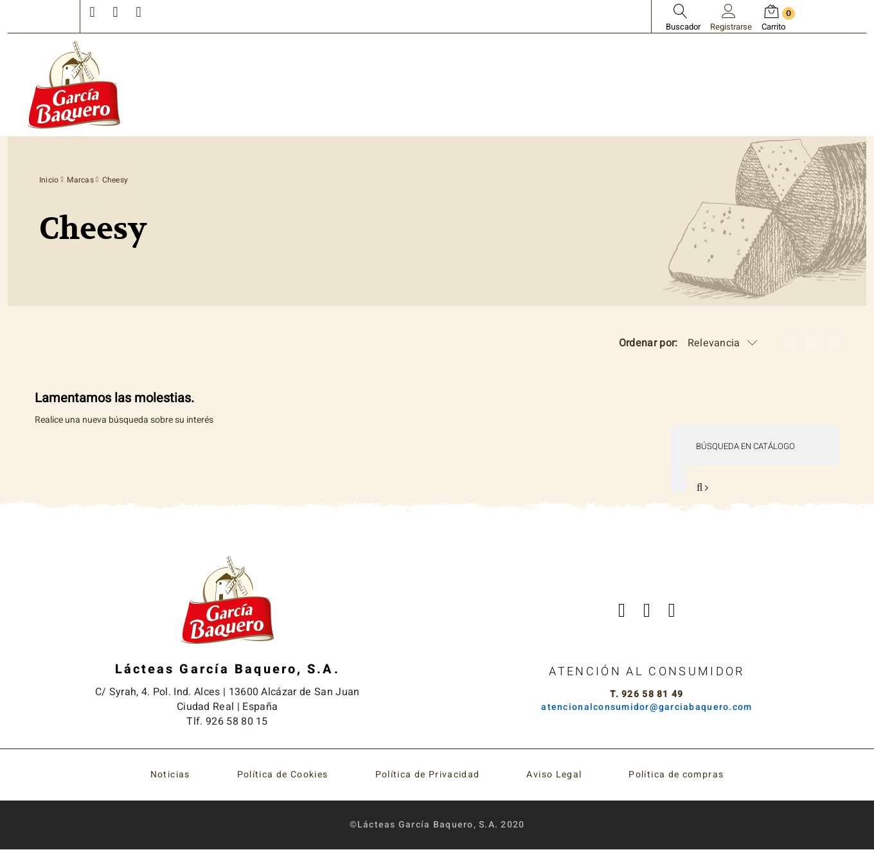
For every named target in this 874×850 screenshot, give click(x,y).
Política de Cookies (282, 775)
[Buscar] (754, 446)
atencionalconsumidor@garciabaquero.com (646, 707)
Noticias (170, 775)
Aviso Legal (554, 775)
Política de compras (676, 775)
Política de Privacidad (427, 775)
